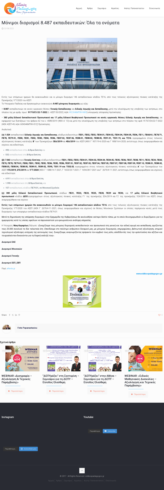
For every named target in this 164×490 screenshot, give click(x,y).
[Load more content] (95, 428)
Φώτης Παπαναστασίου (94, 480)
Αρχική (51, 480)
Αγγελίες (78, 480)
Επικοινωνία (111, 480)
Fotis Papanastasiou (27, 328)
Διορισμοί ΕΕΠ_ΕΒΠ (11, 263)
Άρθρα (58, 480)
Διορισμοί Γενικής (11, 256)
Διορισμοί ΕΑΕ (9, 242)
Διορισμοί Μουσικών (12, 249)
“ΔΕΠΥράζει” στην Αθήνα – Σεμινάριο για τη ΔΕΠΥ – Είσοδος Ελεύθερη (100, 379)
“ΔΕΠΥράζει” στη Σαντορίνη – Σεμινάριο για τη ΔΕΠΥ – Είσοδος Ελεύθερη (61, 379)
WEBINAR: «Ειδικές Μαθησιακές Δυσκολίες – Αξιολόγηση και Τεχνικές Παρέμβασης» (140, 380)
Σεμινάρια (68, 480)
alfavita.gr (11, 268)
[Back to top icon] (82, 470)
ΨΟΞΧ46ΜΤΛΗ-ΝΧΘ (78, 112)
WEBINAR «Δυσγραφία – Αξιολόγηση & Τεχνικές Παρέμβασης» (17, 379)
